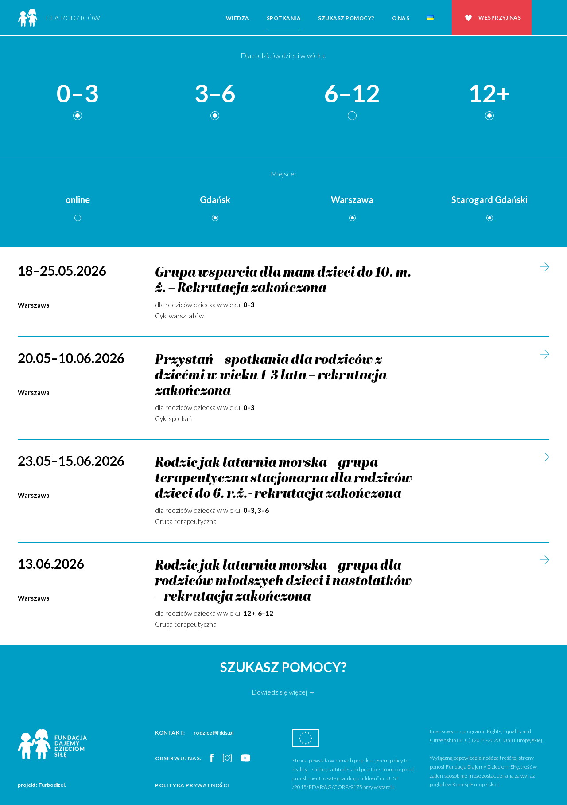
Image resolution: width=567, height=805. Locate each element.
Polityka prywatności (192, 785)
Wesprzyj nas (499, 17)
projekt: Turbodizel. (42, 785)
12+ (489, 94)
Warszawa (352, 199)
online (78, 199)
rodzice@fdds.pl (213, 732)
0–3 (77, 94)
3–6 (215, 94)
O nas (401, 18)
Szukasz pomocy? (346, 18)
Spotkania (284, 18)
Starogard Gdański (489, 199)
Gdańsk (215, 199)
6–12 (352, 94)
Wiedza (237, 18)
